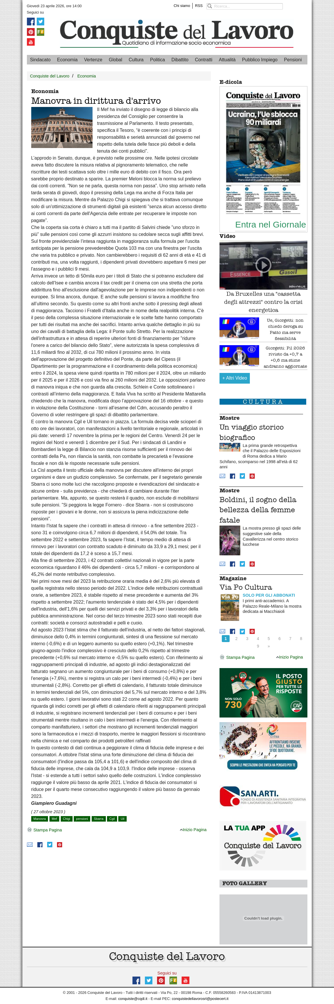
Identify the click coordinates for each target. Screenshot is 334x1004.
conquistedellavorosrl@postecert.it (200, 998)
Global (115, 59)
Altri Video (234, 378)
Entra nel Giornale (270, 224)
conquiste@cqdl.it (132, 998)
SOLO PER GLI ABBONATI (269, 595)
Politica (157, 59)
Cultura (136, 59)
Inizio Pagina (193, 829)
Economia (67, 59)
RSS (198, 5)
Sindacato (40, 59)
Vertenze (93, 59)
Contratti (203, 59)
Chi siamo (182, 5)
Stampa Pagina (44, 830)
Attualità (227, 59)
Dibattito (180, 59)
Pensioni (293, 59)
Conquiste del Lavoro (49, 76)
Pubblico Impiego (260, 59)
